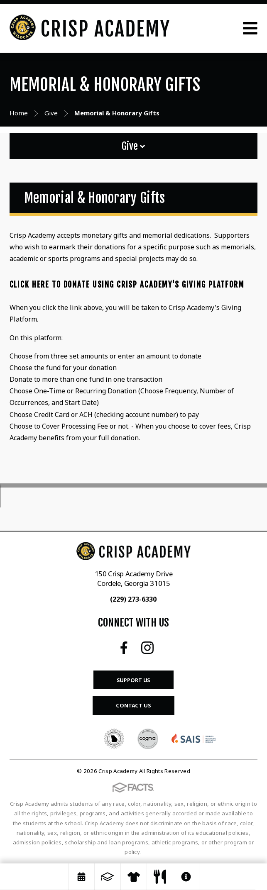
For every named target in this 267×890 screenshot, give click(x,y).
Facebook (124, 647)
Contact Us (133, 705)
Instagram (147, 647)
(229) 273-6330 (133, 599)
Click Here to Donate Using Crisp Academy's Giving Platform (127, 285)
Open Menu (250, 28)
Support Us (134, 680)
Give (133, 146)
